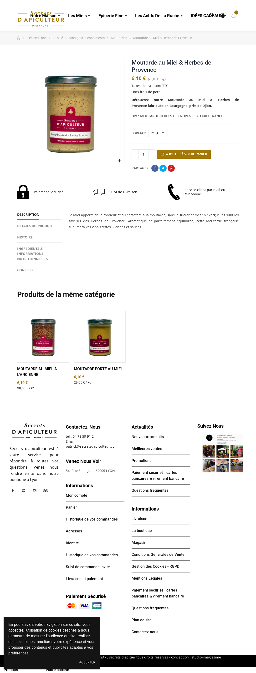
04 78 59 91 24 (84, 436)
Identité (72, 543)
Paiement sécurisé (86, 596)
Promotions (141, 460)
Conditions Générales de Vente (158, 554)
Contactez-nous (145, 632)
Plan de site (142, 620)
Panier (71, 507)
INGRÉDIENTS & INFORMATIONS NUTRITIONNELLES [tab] (32, 253)
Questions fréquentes (150, 490)
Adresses (74, 531)
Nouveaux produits (148, 437)
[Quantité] (143, 154)
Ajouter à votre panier (183, 154)
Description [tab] (28, 214)
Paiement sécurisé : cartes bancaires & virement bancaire (158, 475)
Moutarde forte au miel (98, 369)
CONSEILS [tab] (25, 270)
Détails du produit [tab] (35, 225)
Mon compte (222, 15)
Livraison (139, 518)
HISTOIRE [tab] (25, 237)
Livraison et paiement (84, 579)
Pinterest (171, 168)
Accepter (87, 662)
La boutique (142, 530)
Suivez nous (210, 426)
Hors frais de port (146, 92)
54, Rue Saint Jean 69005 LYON (90, 470)
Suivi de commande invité (88, 567)
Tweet (163, 168)
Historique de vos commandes (92, 519)
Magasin (139, 542)
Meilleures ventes (147, 448)
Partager (155, 168)
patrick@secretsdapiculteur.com (92, 446)
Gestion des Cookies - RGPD (155, 566)
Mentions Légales (147, 578)
